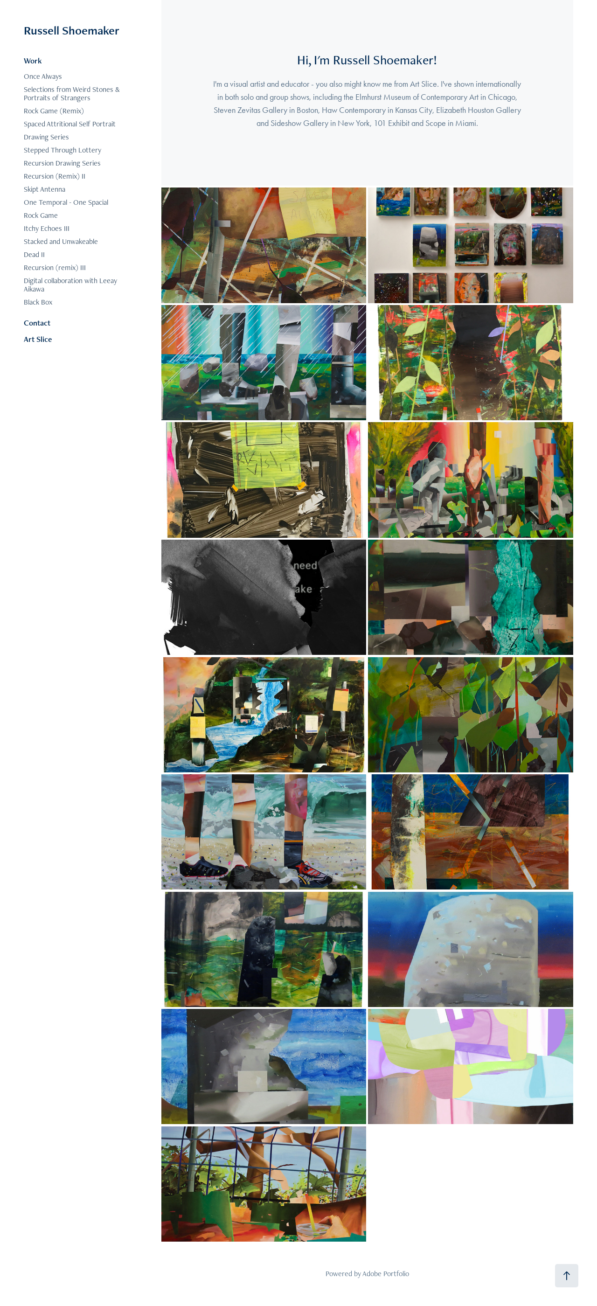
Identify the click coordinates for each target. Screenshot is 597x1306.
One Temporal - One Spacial (66, 202)
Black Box (38, 302)
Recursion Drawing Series (62, 163)
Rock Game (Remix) (54, 111)
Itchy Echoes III (46, 228)
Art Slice (38, 339)
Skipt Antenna (44, 189)
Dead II (34, 254)
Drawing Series (46, 137)
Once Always (43, 76)
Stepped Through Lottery (62, 150)
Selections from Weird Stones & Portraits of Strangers (72, 93)
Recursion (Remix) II (54, 176)
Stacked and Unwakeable (61, 241)
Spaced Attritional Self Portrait (70, 124)
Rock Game (41, 215)
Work (33, 61)
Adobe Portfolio (385, 1273)
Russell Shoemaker (71, 30)
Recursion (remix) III (55, 267)
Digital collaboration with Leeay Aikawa (70, 285)
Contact (37, 323)
